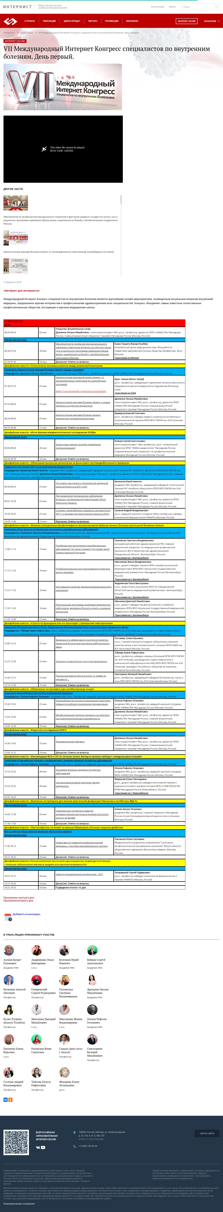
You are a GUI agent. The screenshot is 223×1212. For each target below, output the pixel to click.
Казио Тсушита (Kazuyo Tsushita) (14, 1020)
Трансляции (49, 21)
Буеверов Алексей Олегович (14, 991)
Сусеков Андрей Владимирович (13, 1083)
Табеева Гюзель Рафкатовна (41, 1083)
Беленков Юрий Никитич (69, 961)
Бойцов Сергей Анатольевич (96, 961)
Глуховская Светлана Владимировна (68, 993)
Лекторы (92, 21)
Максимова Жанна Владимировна (70, 1020)
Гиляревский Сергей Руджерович (43, 991)
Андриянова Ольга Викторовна (42, 961)
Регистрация (157, 6)
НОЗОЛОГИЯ (210, 21)
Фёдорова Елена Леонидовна (69, 1083)
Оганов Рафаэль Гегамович (97, 1020)
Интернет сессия (186, 21)
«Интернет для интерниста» (21, 290)
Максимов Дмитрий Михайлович (43, 1020)
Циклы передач (72, 21)
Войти (172, 6)
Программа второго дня (18, 900)
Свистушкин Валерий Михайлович (94, 1052)
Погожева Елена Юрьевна (13, 1050)
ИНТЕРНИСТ (19, 6)
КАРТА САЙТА (207, 1133)
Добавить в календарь (21, 914)
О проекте (30, 21)
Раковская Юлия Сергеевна (41, 1050)
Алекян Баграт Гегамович (12, 961)
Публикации (111, 21)
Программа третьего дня (18, 897)
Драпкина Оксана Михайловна (98, 991)
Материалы (132, 21)
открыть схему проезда (91, 1139)
